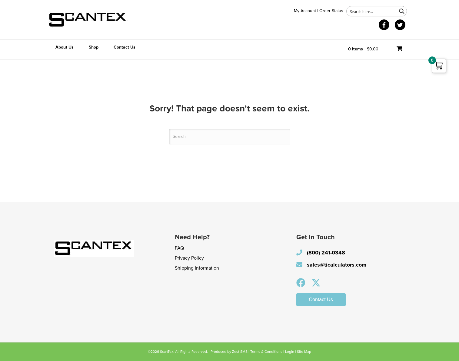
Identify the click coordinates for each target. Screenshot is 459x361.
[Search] (229, 137)
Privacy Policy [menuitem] (189, 258)
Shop (93, 47)
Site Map (304, 351)
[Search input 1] (372, 11)
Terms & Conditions (266, 351)
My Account (305, 10)
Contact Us (124, 47)
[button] (300, 282)
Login (289, 351)
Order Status (331, 10)
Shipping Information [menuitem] (197, 268)
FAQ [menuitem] (179, 248)
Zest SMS (240, 351)
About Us (64, 47)
